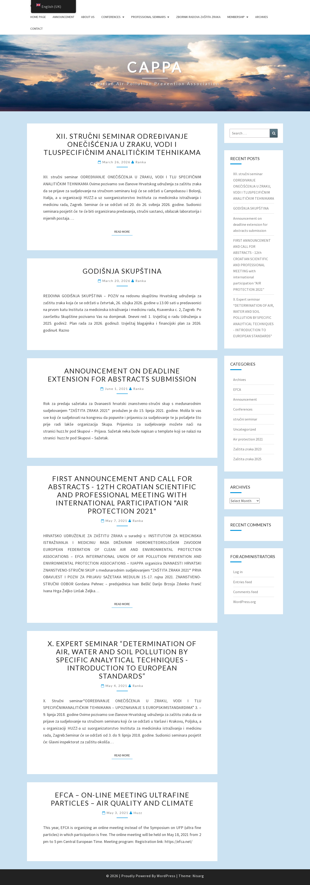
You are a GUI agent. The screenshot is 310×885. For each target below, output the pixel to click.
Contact (36, 29)
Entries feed (242, 582)
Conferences (111, 17)
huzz (138, 813)
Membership (236, 17)
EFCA (237, 389)
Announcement (63, 17)
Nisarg (198, 876)
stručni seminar (245, 419)
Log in (238, 572)
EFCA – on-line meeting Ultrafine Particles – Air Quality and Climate (122, 799)
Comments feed (245, 592)
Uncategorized (244, 429)
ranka (140, 162)
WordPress (166, 876)
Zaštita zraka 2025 (247, 459)
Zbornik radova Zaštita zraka (198, 17)
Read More (123, 231)
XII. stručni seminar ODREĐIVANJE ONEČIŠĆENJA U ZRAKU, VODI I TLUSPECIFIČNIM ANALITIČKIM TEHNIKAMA (122, 144)
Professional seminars (148, 17)
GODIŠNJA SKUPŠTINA (122, 271)
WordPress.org (244, 601)
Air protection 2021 (248, 439)
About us (88, 17)
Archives (261, 17)
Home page (38, 17)
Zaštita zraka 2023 (247, 449)
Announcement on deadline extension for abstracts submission (122, 375)
